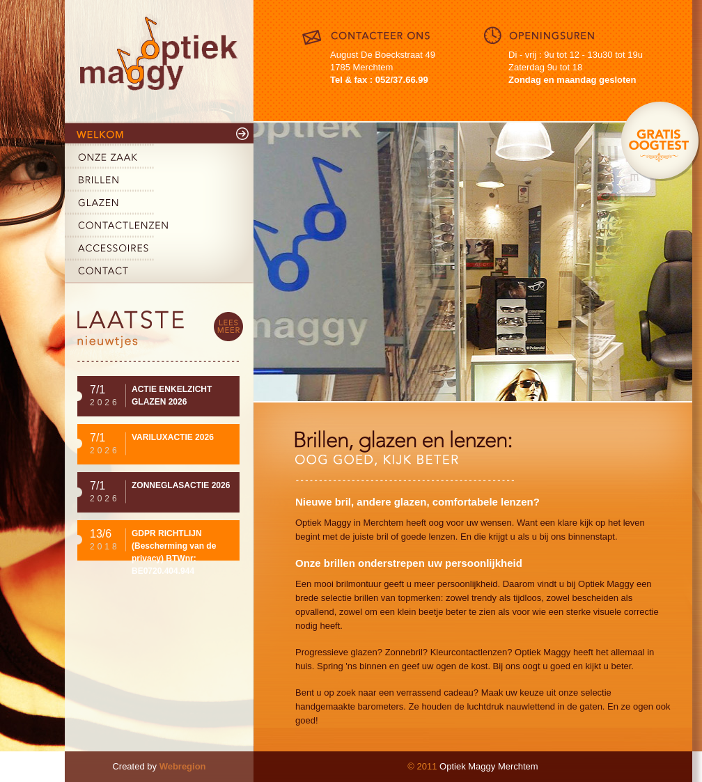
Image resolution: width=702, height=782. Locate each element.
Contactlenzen (159, 226)
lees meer (228, 327)
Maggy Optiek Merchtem (159, 61)
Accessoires (159, 249)
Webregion (182, 766)
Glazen (159, 203)
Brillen (159, 180)
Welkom (159, 134)
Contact (159, 272)
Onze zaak (159, 157)
